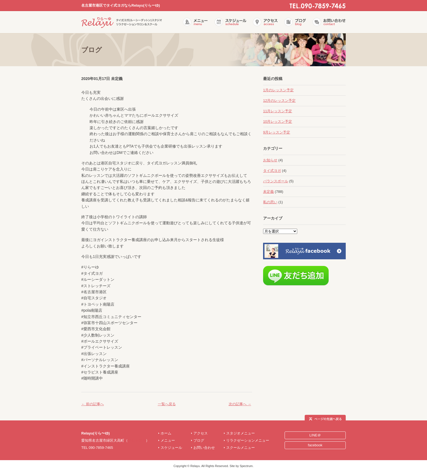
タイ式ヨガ (272, 171)
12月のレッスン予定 (279, 100)
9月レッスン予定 (276, 132)
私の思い (270, 202)
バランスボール (275, 181)
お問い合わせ (204, 448)
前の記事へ (92, 404)
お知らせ (270, 160)
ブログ (198, 440)
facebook (315, 445)
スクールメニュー (240, 448)
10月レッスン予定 (277, 121)
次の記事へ (240, 404)
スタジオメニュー (240, 433)
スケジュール (171, 448)
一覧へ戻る (167, 404)
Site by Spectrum (241, 466)
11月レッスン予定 (277, 111)
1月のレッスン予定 (278, 90)
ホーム (166, 433)
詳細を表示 (137, 440)
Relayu (195, 466)
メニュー (168, 440)
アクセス (200, 433)
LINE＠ (315, 435)
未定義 (268, 192)
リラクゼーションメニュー (247, 440)
